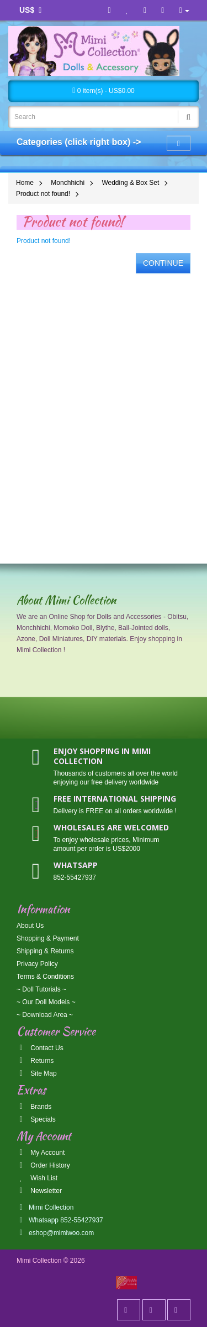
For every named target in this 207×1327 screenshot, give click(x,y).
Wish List (37, 1178)
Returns (35, 1061)
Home (25, 183)
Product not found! (43, 194)
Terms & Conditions (45, 976)
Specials (36, 1119)
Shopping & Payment (48, 938)
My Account (41, 1152)
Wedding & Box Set (130, 183)
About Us (30, 926)
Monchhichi (67, 183)
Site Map (37, 1073)
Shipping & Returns (45, 951)
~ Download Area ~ (45, 1015)
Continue (163, 263)
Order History (43, 1165)
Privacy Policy (37, 964)
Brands (34, 1107)
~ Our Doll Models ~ (46, 1002)
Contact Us (40, 1048)
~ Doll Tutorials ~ (41, 989)
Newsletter (39, 1191)
